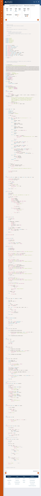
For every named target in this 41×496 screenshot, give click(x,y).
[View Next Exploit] (38, 20)
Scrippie (16, 11)
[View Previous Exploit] (6, 20)
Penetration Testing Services (32, 485)
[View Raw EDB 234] (17, 16)
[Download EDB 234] (18, 14)
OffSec (24, 478)
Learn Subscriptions (32, 480)
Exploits (9, 478)
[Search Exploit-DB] (39, 2)
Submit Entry (17, 480)
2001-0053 (11, 10)
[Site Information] (36, 2)
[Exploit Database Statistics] (34, 2)
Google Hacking (9, 480)
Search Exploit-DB (17, 478)
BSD (24, 11)
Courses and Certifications (32, 478)
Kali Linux (24, 480)
